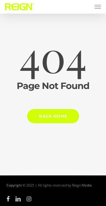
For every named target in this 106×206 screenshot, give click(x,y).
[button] (98, 7)
